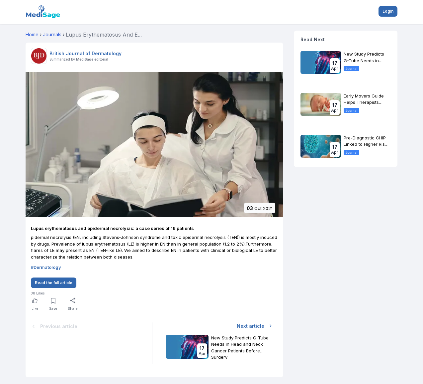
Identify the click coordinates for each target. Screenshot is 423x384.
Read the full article (53, 282)
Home (32, 34)
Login (387, 11)
